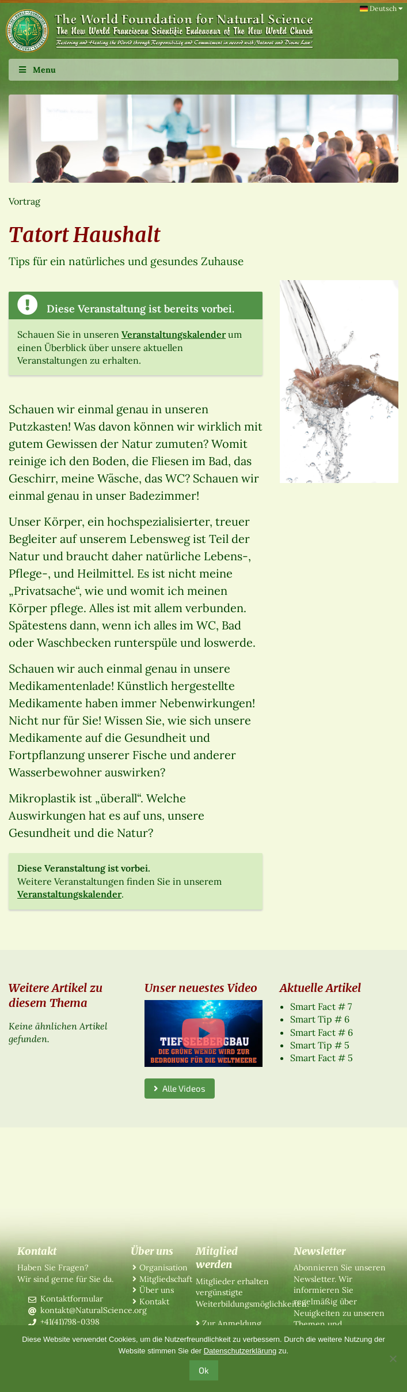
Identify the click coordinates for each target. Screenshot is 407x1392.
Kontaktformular (71, 1298)
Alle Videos (180, 1088)
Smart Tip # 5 (319, 1045)
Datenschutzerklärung (240, 1350)
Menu (36, 70)
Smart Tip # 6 (319, 1019)
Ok (204, 1370)
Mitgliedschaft (165, 1279)
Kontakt (154, 1301)
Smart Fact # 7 (321, 1006)
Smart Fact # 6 (321, 1032)
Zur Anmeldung (231, 1323)
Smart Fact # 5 (321, 1057)
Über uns (156, 1290)
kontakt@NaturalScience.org (93, 1310)
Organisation (163, 1267)
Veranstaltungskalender (173, 334)
